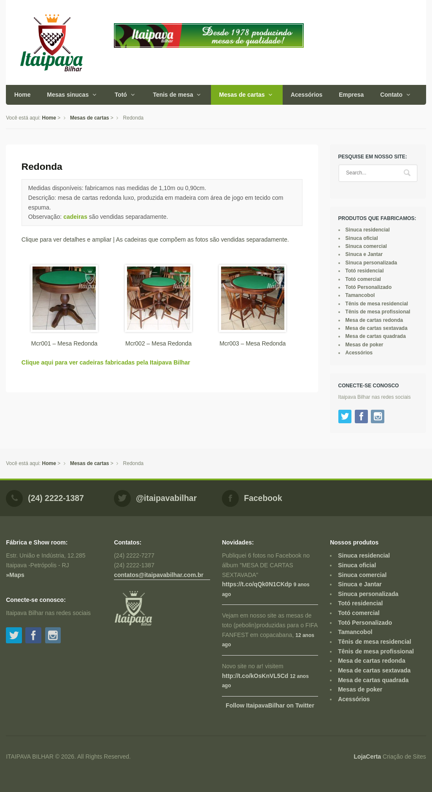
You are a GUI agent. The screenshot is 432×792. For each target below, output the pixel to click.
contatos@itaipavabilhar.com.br (158, 575)
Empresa (351, 94)
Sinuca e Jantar (364, 254)
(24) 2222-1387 (56, 498)
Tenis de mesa (173, 94)
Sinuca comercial (366, 246)
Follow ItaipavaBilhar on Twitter (270, 705)
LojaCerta (367, 756)
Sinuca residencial (368, 230)
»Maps (15, 575)
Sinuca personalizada (371, 263)
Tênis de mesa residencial (377, 304)
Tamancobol (360, 295)
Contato (391, 94)
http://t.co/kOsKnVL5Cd (255, 675)
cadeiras (75, 216)
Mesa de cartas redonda (374, 320)
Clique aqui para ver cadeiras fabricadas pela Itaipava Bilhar (106, 362)
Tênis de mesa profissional (378, 312)
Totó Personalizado (369, 287)
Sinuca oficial (362, 238)
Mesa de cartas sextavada (377, 328)
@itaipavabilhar (166, 498)
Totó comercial (363, 279)
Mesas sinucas (68, 94)
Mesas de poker (364, 345)
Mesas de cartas (242, 94)
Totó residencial (365, 271)
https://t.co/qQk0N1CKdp (257, 584)
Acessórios (306, 94)
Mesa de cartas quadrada (376, 336)
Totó (121, 94)
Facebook (263, 498)
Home (22, 94)
